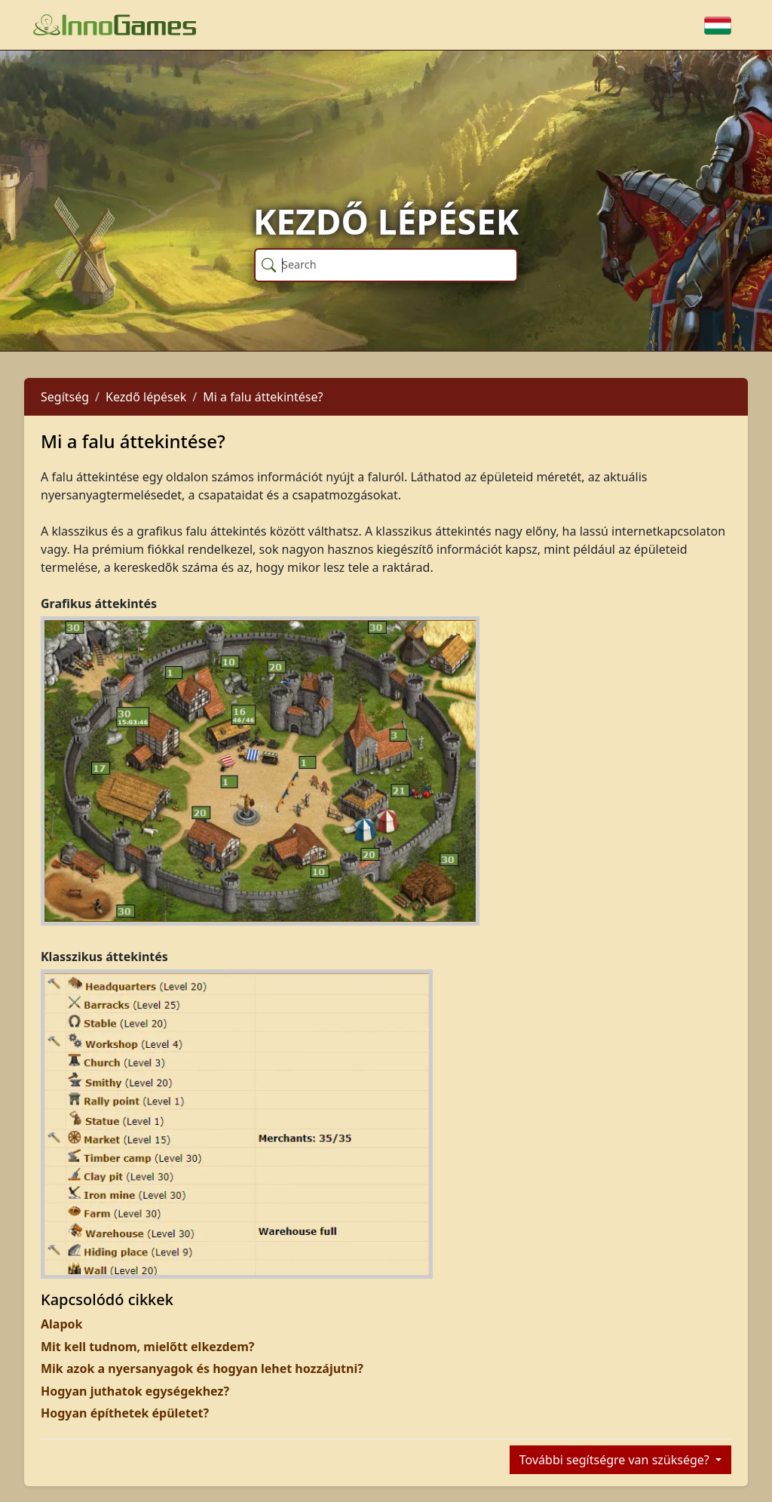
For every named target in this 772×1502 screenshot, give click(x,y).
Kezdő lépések (146, 397)
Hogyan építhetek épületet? (125, 1413)
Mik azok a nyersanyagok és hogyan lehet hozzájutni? (202, 1368)
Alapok (61, 1324)
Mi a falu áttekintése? (263, 397)
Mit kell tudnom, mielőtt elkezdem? (148, 1346)
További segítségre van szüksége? (615, 1459)
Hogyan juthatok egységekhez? (135, 1391)
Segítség (65, 397)
